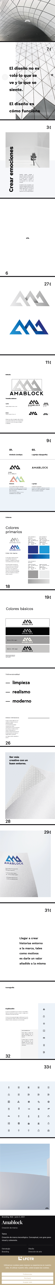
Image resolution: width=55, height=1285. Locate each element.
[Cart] (50, 77)
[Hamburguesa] (5, 77)
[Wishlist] (38, 77)
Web (11, 1217)
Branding (5, 1217)
